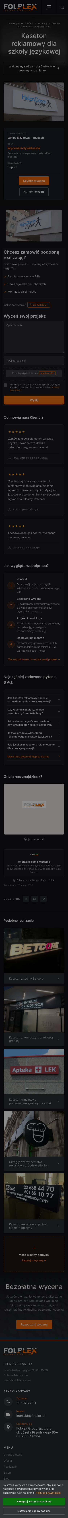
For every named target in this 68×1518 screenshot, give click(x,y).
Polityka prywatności (48, 1492)
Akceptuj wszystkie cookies (34, 1501)
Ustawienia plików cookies (34, 1510)
